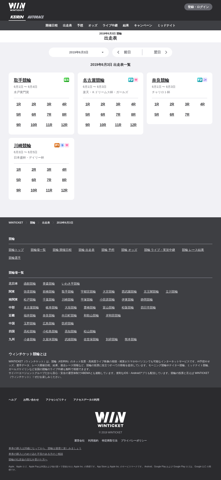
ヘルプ (12, 399)
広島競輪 (49, 323)
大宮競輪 (109, 291)
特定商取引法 (109, 440)
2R (34, 104)
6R (34, 114)
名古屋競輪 (93, 80)
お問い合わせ (31, 399)
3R (49, 104)
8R (64, 114)
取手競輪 (22, 80)
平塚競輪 (87, 299)
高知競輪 (71, 331)
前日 (123, 52)
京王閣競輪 (151, 291)
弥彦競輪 (30, 291)
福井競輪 (30, 315)
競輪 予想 (107, 250)
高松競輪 (30, 331)
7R (49, 114)
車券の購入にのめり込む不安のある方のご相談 (36, 453)
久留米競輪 (50, 339)
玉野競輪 (30, 323)
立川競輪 (172, 291)
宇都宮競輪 (88, 291)
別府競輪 (112, 339)
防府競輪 (68, 323)
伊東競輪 (128, 299)
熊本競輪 (131, 339)
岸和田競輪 (113, 315)
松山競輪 (90, 331)
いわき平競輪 (71, 283)
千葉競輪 (49, 299)
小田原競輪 (107, 299)
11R (49, 125)
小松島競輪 (50, 331)
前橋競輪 (49, 291)
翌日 (161, 52)
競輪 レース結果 (193, 250)
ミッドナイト (166, 25)
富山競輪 (109, 307)
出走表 (67, 25)
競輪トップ (16, 250)
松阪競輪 (128, 307)
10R (34, 125)
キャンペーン (143, 25)
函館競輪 (30, 283)
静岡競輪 (147, 299)
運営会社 (79, 440)
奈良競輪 (160, 80)
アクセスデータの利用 (86, 399)
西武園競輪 (129, 291)
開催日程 (52, 25)
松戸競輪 (30, 299)
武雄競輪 (71, 339)
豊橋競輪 (90, 307)
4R (64, 104)
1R (18, 104)
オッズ (92, 25)
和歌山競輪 (91, 315)
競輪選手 (15, 257)
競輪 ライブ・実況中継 (159, 250)
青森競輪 (49, 283)
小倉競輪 (30, 339)
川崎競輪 (22, 145)
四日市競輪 (148, 307)
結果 (126, 25)
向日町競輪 (69, 315)
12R (64, 125)
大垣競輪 (71, 307)
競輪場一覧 (38, 250)
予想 (80, 25)
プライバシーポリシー (134, 440)
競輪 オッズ (129, 250)
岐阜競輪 (52, 307)
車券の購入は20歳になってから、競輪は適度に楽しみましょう (45, 448)
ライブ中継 (110, 25)
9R (18, 125)
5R (18, 114)
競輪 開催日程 (62, 250)
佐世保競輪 (91, 339)
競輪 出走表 (87, 250)
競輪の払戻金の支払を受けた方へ (28, 459)
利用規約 (93, 440)
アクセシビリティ (56, 399)
